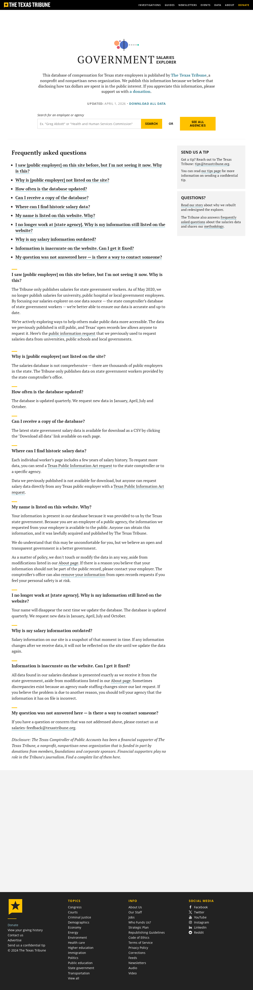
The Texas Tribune (189, 75)
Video (132, 973)
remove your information (83, 574)
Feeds (132, 958)
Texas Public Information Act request (80, 465)
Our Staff (135, 912)
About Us (135, 907)
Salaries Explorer (166, 60)
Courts (73, 912)
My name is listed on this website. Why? (55, 215)
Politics (73, 958)
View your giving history (25, 930)
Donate (13, 925)
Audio (132, 968)
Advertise (15, 940)
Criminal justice (79, 917)
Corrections (136, 953)
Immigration (77, 953)
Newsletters (137, 963)
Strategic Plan (138, 927)
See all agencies (198, 123)
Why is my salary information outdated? (55, 239)
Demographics (78, 922)
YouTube (198, 917)
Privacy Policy (138, 948)
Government (116, 59)
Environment (77, 937)
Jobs (131, 917)
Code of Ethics (138, 937)
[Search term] (89, 124)
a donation (140, 91)
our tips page (211, 171)
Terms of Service (140, 942)
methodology (214, 226)
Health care (76, 942)
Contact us (15, 935)
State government (81, 968)
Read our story (192, 205)
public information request (72, 333)
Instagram (199, 922)
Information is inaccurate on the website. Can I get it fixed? (74, 248)
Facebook (198, 907)
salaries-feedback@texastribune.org (43, 727)
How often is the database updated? (51, 188)
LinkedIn (198, 927)
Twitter (196, 912)
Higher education (81, 948)
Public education (80, 963)
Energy (73, 932)
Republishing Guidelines (146, 932)
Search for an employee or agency (60, 115)
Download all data (147, 103)
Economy (74, 927)
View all (73, 978)
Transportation (79, 973)
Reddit (196, 932)
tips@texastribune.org (212, 164)
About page (68, 562)
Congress (75, 907)
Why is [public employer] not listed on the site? (62, 180)
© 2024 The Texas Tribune (27, 950)
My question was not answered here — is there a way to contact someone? (88, 257)
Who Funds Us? (139, 922)
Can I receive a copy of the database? (51, 197)
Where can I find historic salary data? (52, 206)
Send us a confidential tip (26, 945)
